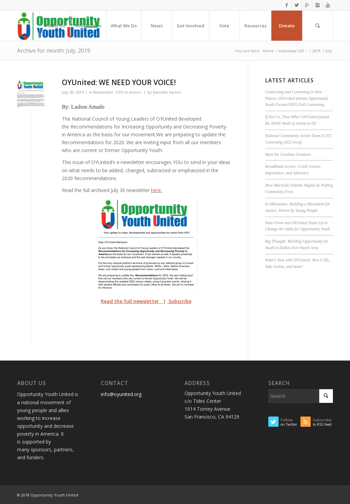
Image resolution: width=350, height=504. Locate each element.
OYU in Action (128, 92)
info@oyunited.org (121, 394)
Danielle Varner (167, 92)
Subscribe (180, 301)
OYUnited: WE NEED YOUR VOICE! (119, 82)
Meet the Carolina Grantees (288, 154)
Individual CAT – (293, 50)
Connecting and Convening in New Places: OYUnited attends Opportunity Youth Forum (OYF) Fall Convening (296, 98)
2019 (316, 50)
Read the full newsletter (131, 301)
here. (156, 190)
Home (268, 50)
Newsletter (103, 92)
